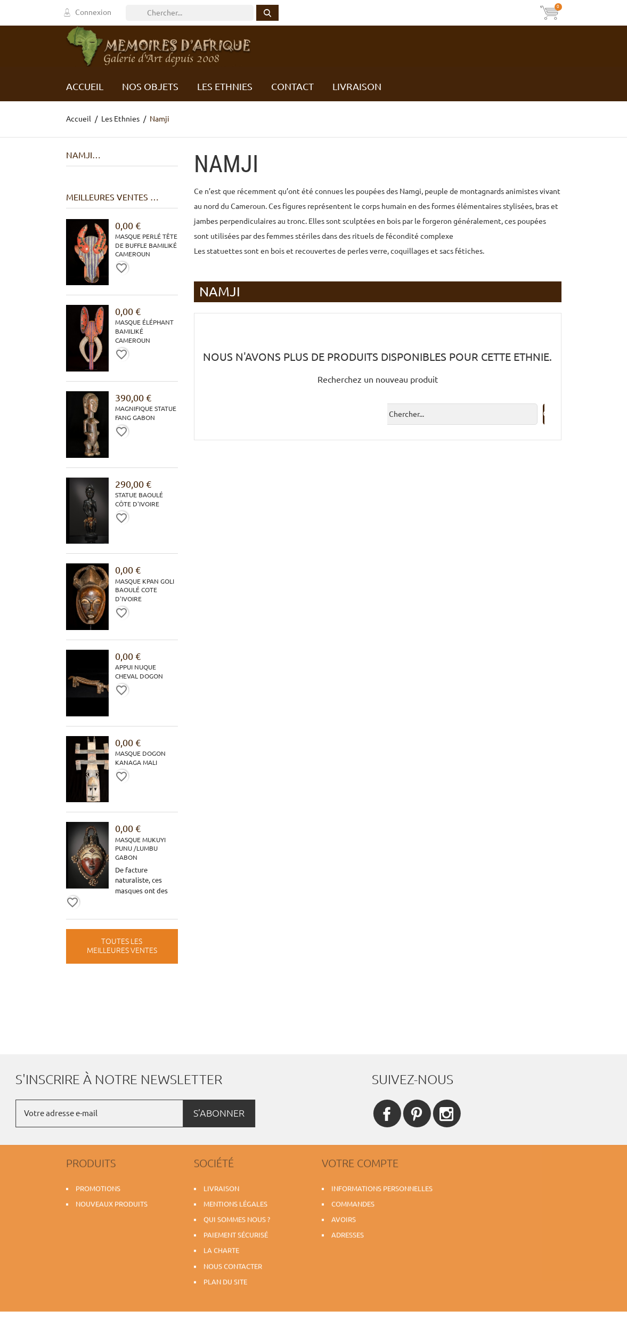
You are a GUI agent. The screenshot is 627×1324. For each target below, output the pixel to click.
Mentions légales (235, 1201)
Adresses (347, 1232)
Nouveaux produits (112, 1201)
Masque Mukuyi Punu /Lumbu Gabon (140, 848)
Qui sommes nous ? (236, 1216)
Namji (79, 155)
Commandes (352, 1201)
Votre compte (360, 1159)
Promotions (98, 1185)
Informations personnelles (382, 1185)
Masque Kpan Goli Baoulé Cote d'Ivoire (144, 590)
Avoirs (343, 1216)
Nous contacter (232, 1262)
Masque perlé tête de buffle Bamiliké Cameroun (146, 245)
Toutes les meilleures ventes (122, 946)
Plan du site (225, 1278)
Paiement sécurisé (235, 1232)
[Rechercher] (190, 13)
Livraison (221, 1185)
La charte (221, 1247)
